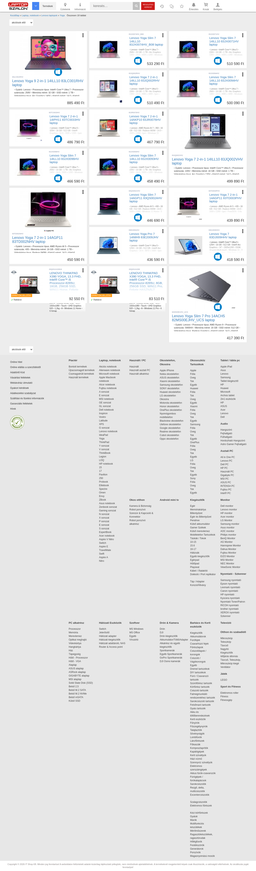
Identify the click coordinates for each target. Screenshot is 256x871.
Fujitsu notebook (108, 388)
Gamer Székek (198, 527)
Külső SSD (74, 700)
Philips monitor (228, 534)
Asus (223, 370)
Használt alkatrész (139, 373)
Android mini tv (169, 499)
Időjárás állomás (229, 656)
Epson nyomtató (229, 583)
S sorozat (104, 528)
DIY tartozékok (198, 672)
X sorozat (104, 517)
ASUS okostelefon (169, 377)
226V (211, 52)
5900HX (189, 327)
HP (222, 384)
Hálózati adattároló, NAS (112, 643)
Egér (192, 506)
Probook (103, 481)
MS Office (134, 632)
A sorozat (104, 391)
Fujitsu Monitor (228, 552)
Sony (192, 478)
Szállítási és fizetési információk (27, 398)
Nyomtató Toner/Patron (232, 601)
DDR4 (52, 303)
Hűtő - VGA (75, 661)
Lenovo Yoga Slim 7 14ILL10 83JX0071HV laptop (224, 41)
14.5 (141, 251)
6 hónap (53, 311)
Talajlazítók (196, 730)
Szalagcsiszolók (198, 802)
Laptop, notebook (110, 360)
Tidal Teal (231, 252)
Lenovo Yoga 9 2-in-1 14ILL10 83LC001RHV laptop (47, 83)
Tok (192, 381)
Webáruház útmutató (21, 382)
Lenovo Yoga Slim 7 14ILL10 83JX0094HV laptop (224, 80)
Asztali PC (226, 450)
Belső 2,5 (74, 686)
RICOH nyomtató (229, 605)
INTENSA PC (227, 486)
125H (131, 248)
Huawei (194, 388)
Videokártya (75, 643)
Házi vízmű (196, 758)
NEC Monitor (227, 563)
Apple (193, 370)
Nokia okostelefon (169, 374)
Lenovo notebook (108, 431)
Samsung (195, 424)
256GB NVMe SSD (65, 303)
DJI (161, 632)
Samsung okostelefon (171, 384)
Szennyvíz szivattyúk (201, 762)
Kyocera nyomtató (230, 598)
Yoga (101, 438)
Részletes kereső (148, 6)
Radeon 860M (149, 131)
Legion (102, 456)
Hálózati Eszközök (110, 622)
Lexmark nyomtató (230, 587)
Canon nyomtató (229, 591)
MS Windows (136, 629)
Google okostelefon (170, 428)
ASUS (223, 406)
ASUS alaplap (77, 668)
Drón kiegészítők (169, 636)
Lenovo (27, 89)
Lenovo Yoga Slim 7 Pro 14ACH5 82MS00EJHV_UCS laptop (198, 318)
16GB (76, 300)
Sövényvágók (199, 733)
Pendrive (194, 520)
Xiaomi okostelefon (170, 381)
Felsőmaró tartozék (200, 704)
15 (100, 467)
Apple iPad (226, 366)
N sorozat (104, 514)
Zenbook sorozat (108, 507)
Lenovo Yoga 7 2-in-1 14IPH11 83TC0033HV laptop (65, 120)
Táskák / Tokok (198, 538)
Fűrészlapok (198, 647)
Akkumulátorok (200, 636)
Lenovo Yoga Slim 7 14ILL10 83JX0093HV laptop (144, 159)
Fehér (239, 57)
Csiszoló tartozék (199, 690)
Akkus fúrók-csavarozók (202, 773)
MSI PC (224, 478)
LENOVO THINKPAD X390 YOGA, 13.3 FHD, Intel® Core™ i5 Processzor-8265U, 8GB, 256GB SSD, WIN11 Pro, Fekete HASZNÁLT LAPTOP (146, 282)
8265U (69, 300)
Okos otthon (137, 499)
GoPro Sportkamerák (171, 657)
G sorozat (104, 427)
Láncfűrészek (199, 740)
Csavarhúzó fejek (201, 643)
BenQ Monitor (227, 538)
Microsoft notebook (109, 373)
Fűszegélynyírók (199, 726)
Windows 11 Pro (151, 308)
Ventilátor (225, 667)
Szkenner (225, 616)
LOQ (101, 460)
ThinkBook (104, 453)
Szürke (212, 99)
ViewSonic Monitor (230, 567)
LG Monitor (226, 520)
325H (52, 131)
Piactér (73, 360)
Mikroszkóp (226, 638)
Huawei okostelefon (170, 392)
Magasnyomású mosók (202, 856)
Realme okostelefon (170, 431)
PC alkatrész (76, 622)
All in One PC (227, 457)
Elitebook (104, 485)
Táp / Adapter (197, 581)
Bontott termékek (78, 366)
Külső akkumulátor (200, 524)
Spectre (103, 489)
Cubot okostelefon (169, 435)
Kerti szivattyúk (198, 755)
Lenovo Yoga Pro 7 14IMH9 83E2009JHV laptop (143, 237)
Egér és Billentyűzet (200, 516)
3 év (147, 57)
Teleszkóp (225, 642)
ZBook (102, 499)
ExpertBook (105, 532)
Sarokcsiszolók (199, 784)
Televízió (225, 622)
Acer (222, 409)
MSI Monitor (226, 560)
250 (101, 478)
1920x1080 (55, 306)
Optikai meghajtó (78, 639)
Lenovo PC (226, 460)
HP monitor (226, 513)
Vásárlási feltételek (20, 377)
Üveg (193, 377)
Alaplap (73, 664)
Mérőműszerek (198, 830)
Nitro (101, 561)
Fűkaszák (195, 744)
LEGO (223, 679)
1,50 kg (65, 138)
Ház (71, 650)
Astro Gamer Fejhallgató (233, 444)
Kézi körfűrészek (201, 812)
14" (220, 247)
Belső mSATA (76, 697)
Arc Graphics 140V (41, 96)
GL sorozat (105, 406)
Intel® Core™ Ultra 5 (228, 50)
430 (157, 206)
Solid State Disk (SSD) (81, 682)
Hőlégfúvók (196, 841)
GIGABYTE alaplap (80, 675)
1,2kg (57, 308)
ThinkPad (104, 442)
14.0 (68, 96)
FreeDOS (232, 212)
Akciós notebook (108, 366)
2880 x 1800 (147, 94)
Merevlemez (75, 636)
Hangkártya (75, 647)
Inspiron (103, 413)
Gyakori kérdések (19, 388)
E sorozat (104, 395)
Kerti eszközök (198, 719)
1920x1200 (229, 247)
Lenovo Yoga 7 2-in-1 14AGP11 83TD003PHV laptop (225, 198)
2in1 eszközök (228, 399)
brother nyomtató (229, 609)
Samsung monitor (229, 524)
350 (157, 128)
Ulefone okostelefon (170, 424)
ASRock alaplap (78, 672)
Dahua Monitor (228, 549)
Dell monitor (226, 506)
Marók (196, 820)
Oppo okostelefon (169, 438)
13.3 (77, 303)
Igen (161, 57)
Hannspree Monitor (230, 545)
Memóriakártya (198, 509)
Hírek (13, 408)
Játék (223, 673)
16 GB (218, 52)
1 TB (71, 92)
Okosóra (164, 399)
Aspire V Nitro (107, 539)
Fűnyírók (194, 722)
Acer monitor (227, 516)
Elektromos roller (229, 692)
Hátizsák (194, 552)
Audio (224, 423)
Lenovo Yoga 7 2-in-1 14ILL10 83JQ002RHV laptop (144, 80)
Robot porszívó (137, 509)
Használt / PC (137, 360)
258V (28, 92)
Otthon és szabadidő (233, 632)
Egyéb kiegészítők (199, 556)
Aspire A (103, 557)
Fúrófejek (197, 640)
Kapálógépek (197, 751)
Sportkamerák (167, 650)
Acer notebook (106, 535)
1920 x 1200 (147, 55)
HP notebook (106, 463)
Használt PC (227, 471)
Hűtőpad (194, 563)
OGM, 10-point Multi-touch (225, 248)
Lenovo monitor (228, 509)
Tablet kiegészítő (229, 381)
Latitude (103, 420)
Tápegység (74, 654)
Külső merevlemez (200, 531)
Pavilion (103, 474)
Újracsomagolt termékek (81, 370)
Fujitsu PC (225, 489)
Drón (162, 629)
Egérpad (194, 560)
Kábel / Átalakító (199, 570)
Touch (64, 306)
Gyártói (154, 57)
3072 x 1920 (150, 251)
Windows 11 (234, 250)
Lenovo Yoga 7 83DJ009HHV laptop (223, 235)
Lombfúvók (196, 737)
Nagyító (224, 649)
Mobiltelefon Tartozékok (202, 534)
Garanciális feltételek (21, 403)
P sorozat (104, 521)
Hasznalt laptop (57, 298)
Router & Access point (111, 647)
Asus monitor (227, 527)
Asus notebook (107, 503)
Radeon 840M (39, 252)
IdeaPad (103, 435)
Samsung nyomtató (230, 580)
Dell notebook (106, 409)
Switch (102, 543)
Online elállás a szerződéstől (25, 367)
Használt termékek (78, 377)
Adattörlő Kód (17, 372)
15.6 (192, 545)
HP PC (224, 468)
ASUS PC (225, 482)
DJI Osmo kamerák (171, 661)
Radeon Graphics (200, 331)
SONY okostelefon (170, 388)
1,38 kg (145, 99)
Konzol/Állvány (198, 585)
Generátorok (196, 848)
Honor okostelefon (169, 406)
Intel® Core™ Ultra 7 (60, 89)
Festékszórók (197, 845)
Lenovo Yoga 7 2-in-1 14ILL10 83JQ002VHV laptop (207, 161)
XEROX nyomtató (229, 612)
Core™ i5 (60, 300)
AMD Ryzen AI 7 (146, 128)
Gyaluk (198, 816)
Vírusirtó (133, 639)
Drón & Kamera (169, 622)
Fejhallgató (226, 433)
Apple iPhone (167, 370)
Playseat (194, 567)
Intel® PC (225, 493)
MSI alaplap (75, 679)
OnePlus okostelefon (171, 410)
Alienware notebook (109, 370)
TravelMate (105, 550)
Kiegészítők (197, 499)
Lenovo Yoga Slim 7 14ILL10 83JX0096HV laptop (64, 159)
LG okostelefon (168, 395)
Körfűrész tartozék (199, 686)
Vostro (102, 417)
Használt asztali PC (139, 370)
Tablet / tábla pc (230, 360)
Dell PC (224, 464)
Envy (101, 496)
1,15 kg (156, 214)
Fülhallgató (226, 437)
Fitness (224, 696)
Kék (149, 214)
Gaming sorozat (108, 510)
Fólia (192, 374)
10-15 (193, 542)
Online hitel (16, 362)
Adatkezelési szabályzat (23, 393)
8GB (156, 300)
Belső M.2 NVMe (78, 693)
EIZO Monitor (227, 556)
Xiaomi (193, 406)
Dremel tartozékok (201, 668)
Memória (73, 632)
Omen (102, 492)
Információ (80, 6)
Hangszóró (226, 429)
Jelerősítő (104, 632)
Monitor (225, 499)
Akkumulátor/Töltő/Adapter (174, 639)
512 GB (67, 131)
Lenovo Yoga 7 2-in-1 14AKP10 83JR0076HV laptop (145, 120)
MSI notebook (106, 399)
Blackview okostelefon (171, 420)
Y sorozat (104, 445)
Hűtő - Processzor (78, 657)
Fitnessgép (226, 700)
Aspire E (103, 546)
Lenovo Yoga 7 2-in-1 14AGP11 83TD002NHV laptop (37, 240)
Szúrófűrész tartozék (201, 683)
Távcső (224, 645)
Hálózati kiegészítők (109, 639)
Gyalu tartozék (197, 708)
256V (211, 91)
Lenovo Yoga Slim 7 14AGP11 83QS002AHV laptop (145, 198)
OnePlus (194, 442)
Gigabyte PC (227, 475)
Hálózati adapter (107, 636)
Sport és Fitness (230, 686)
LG (191, 460)
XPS (101, 424)
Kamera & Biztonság (140, 506)
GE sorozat (105, 402)
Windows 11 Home (150, 212)
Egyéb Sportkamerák (172, 654)
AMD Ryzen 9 (216, 324)
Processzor (75, 629)
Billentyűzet (196, 513)
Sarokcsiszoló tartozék (202, 701)
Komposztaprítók (199, 748)
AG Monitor (226, 542)
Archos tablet (227, 395)
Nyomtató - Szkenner (233, 573)
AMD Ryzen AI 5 (58, 246)
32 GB (51, 92)
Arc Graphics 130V (201, 174)
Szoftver (134, 622)
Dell (222, 417)
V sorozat (104, 449)
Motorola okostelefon (171, 402)
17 (100, 471)
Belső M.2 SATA (77, 690)
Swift (101, 553)
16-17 (193, 549)
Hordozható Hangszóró (232, 440)
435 (27, 249)
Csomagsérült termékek (81, 373)
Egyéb (193, 384)
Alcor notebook (107, 384)
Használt (134, 366)
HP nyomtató (227, 594)
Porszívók (195, 852)
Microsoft (225, 391)
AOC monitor (227, 531)
